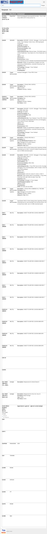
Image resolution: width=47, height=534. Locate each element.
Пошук (43, 5)
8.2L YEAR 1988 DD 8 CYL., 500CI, (5, 383)
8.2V (3, 455)
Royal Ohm (12, 16)
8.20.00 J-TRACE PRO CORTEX (5, 98)
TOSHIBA (12, 455)
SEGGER (12, 40)
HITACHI (12, 479)
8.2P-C (3, 431)
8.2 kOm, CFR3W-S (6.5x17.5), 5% (5, 18)
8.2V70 (3, 503)
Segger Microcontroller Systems (13, 86)
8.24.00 (4, 155)
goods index (9, 531)
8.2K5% (4, 369)
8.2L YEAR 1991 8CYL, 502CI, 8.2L (5, 395)
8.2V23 (3, 479)
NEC (11, 516)
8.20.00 (4, 40)
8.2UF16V (4, 443)
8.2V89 (3, 516)
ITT (11, 491)
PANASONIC (13, 443)
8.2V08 (3, 467)
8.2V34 (3, 491)
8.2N (3, 419)
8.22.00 (4, 108)
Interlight (12, 382)
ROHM (11, 467)
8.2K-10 (4, 357)
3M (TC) (12, 212)
